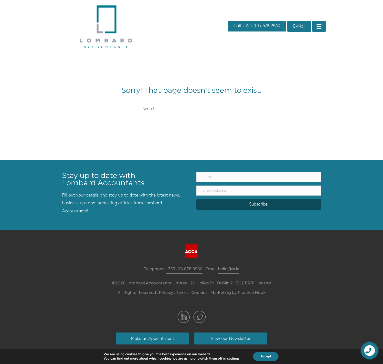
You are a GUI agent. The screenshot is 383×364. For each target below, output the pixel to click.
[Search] (191, 109)
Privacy (166, 292)
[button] (257, 26)
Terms (182, 292)
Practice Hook (252, 292)
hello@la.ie (228, 269)
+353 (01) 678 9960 (184, 269)
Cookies (199, 292)
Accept (265, 356)
